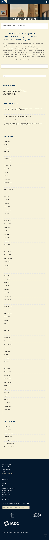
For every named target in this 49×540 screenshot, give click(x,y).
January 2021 (7, 278)
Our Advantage (7, 490)
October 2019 (7, 309)
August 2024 (7, 168)
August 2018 (7, 351)
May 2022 (6, 237)
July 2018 (6, 354)
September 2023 (8, 189)
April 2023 (6, 203)
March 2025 (7, 155)
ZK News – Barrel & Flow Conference (13, 113)
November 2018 (8, 344)
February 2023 (7, 210)
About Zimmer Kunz (8, 488)
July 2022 (6, 230)
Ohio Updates (7, 429)
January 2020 (7, 299)
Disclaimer (5, 479)
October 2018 (7, 347)
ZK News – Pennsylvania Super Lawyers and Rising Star (17, 116)
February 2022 (7, 248)
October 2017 (7, 378)
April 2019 (6, 330)
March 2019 (7, 334)
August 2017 (7, 385)
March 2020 (7, 292)
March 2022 (7, 244)
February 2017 (7, 406)
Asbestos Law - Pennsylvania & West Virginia (15, 90)
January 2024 (7, 179)
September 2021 (8, 258)
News (4, 497)
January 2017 (7, 409)
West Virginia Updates (9, 25)
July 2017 (6, 389)
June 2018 (6, 358)
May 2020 (6, 285)
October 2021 (7, 254)
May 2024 (6, 175)
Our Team (5, 492)
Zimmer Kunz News (9, 443)
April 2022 (6, 241)
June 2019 (6, 323)
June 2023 (6, 196)
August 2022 (7, 227)
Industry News (7, 426)
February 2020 (7, 296)
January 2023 (7, 213)
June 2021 (6, 265)
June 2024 (6, 172)
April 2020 (6, 289)
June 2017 (6, 392)
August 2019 (7, 316)
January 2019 (7, 337)
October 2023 (7, 186)
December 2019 (8, 303)
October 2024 (7, 165)
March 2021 (6, 275)
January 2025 (7, 158)
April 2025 (6, 151)
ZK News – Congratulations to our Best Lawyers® (16, 119)
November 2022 (8, 220)
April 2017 (6, 399)
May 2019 (6, 327)
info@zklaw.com (7, 473)
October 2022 (7, 223)
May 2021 (6, 268)
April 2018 (6, 365)
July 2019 (6, 320)
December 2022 (8, 217)
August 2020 (7, 282)
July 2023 (6, 192)
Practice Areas (6, 495)
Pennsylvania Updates (9, 433)
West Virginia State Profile (10, 94)
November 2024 (8, 161)
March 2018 (7, 368)
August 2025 (7, 141)
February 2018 (7, 371)
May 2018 (6, 361)
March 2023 (7, 206)
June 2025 (6, 148)
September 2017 (8, 382)
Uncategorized (8, 436)
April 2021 (6, 272)
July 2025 (6, 144)
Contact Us (5, 499)
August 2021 (7, 261)
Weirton (4, 471)
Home (4, 486)
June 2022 (6, 234)
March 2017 (6, 402)
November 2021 (8, 251)
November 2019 (8, 306)
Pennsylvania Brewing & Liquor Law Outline (15, 91)
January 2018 (7, 375)
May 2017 (6, 396)
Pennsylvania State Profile (10, 93)
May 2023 (6, 199)
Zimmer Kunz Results (9, 446)
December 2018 (8, 340)
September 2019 (8, 313)
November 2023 (8, 182)
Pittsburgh (5, 467)
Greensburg (6, 469)
